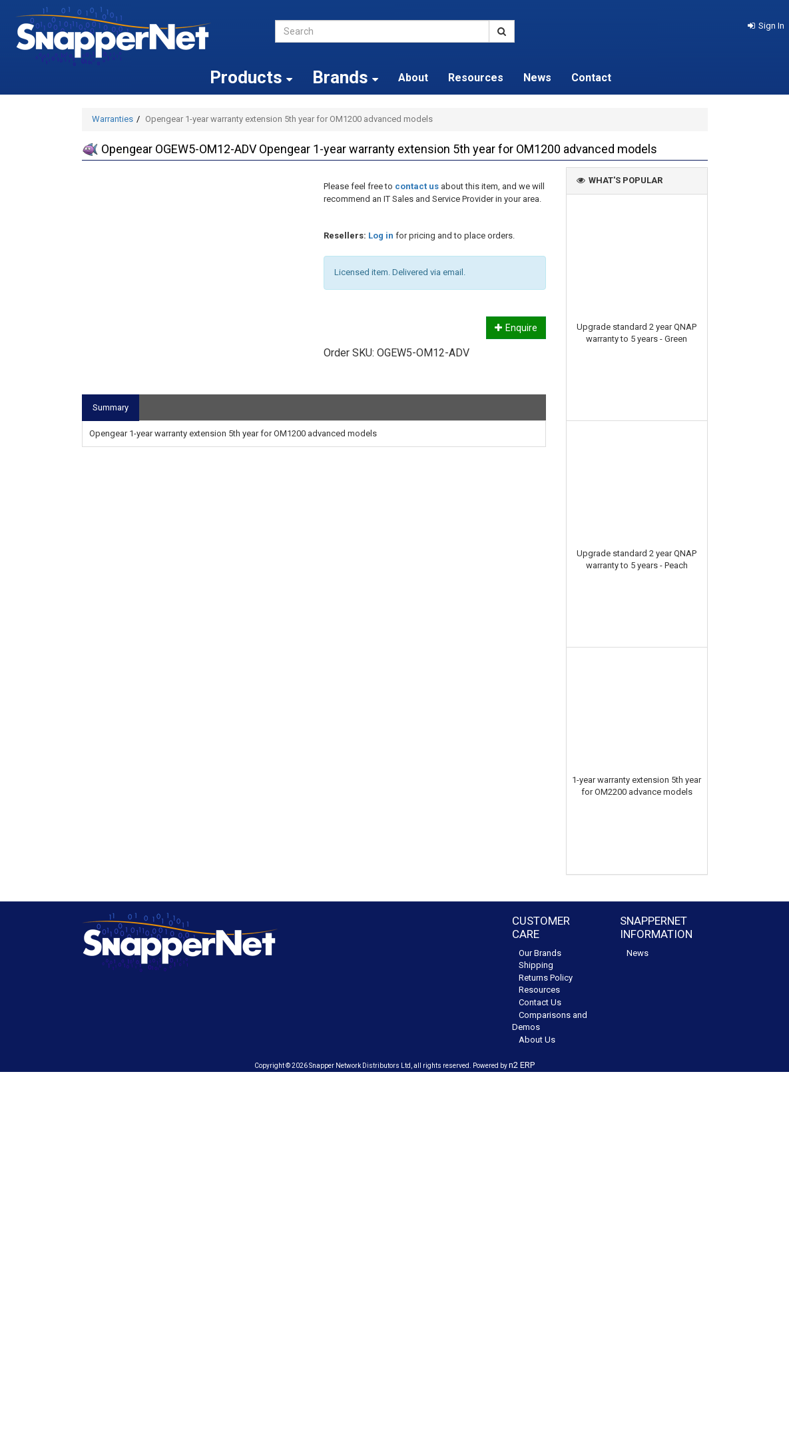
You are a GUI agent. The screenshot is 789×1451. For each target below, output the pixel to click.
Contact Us (540, 1002)
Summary (111, 407)
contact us (417, 186)
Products (251, 77)
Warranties (112, 119)
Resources (475, 77)
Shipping (536, 965)
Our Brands (540, 953)
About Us (537, 1040)
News (537, 77)
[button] (766, 26)
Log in (381, 236)
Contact (591, 77)
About (413, 77)
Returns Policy (546, 978)
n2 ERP (522, 1065)
